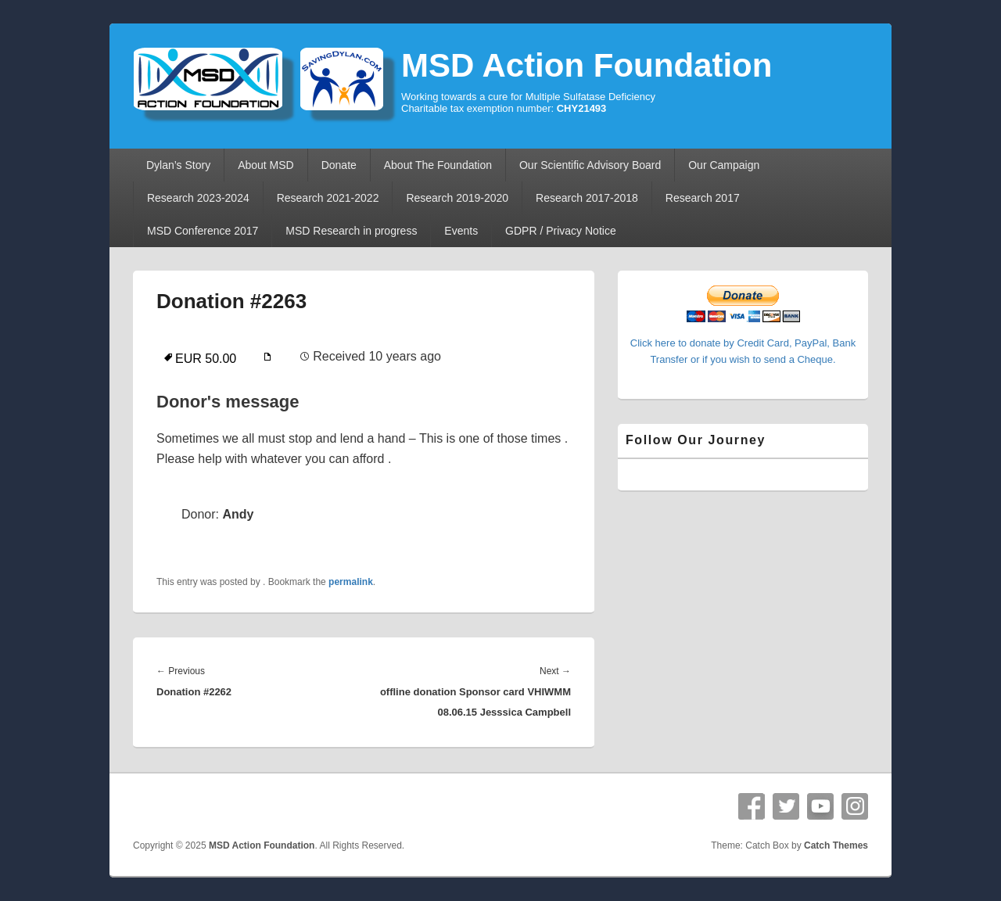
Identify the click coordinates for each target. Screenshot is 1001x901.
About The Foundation (438, 165)
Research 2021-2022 (328, 198)
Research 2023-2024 (198, 198)
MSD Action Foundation (586, 65)
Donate (339, 165)
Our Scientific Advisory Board (590, 165)
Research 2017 (703, 198)
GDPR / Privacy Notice (560, 230)
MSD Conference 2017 (202, 230)
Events (461, 230)
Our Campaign (723, 165)
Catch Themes (836, 845)
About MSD (266, 165)
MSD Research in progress (351, 230)
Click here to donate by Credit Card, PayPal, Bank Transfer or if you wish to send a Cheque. (743, 343)
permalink (350, 581)
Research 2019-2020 (457, 198)
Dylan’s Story (178, 165)
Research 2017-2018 (587, 198)
